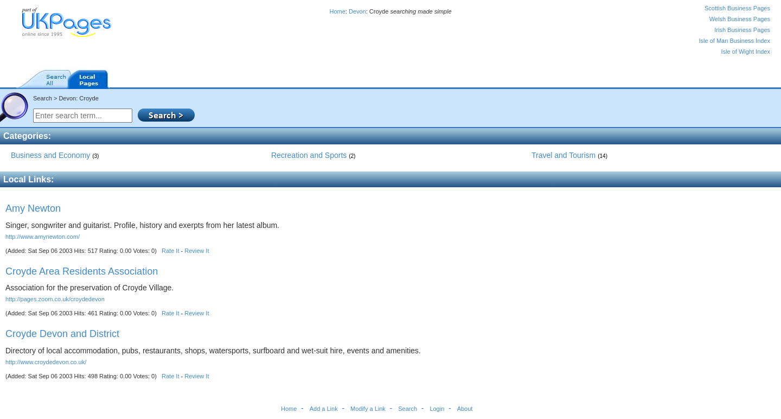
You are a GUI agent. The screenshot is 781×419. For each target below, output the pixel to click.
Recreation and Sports (313, 155)
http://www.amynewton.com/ (42, 236)
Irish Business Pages (742, 30)
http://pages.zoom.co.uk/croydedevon (55, 299)
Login (437, 408)
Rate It (170, 250)
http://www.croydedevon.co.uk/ (45, 362)
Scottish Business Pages (737, 8)
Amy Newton (33, 208)
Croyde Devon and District (62, 333)
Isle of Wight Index (746, 51)
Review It (196, 250)
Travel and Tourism (569, 155)
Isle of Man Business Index (734, 40)
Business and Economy (55, 155)
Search (407, 408)
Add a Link (324, 408)
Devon (357, 11)
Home (337, 11)
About (465, 408)
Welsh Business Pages (739, 19)
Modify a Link (368, 408)
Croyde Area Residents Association (81, 271)
